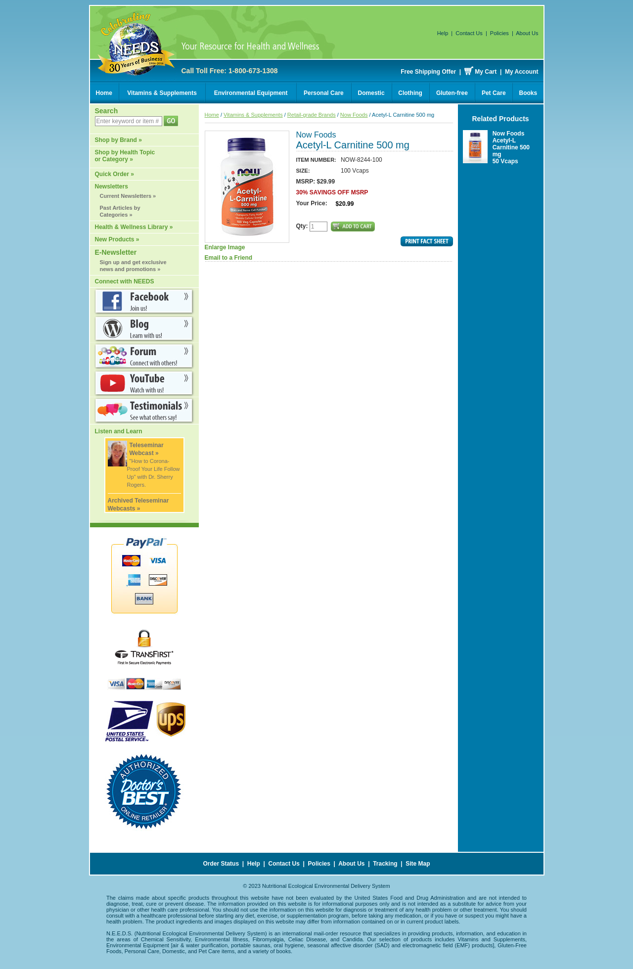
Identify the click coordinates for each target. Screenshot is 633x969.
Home (104, 93)
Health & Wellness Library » (134, 227)
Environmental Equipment (251, 93)
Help (443, 33)
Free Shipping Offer (428, 71)
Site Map (418, 863)
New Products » (117, 239)
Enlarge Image (247, 191)
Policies (499, 33)
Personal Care (324, 93)
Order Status (221, 863)
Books (528, 93)
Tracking (385, 863)
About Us (527, 33)
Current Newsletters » (128, 196)
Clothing (410, 93)
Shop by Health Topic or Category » (125, 156)
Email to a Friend (229, 257)
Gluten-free (452, 93)
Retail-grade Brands (311, 115)
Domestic (371, 93)
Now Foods (354, 115)
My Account (522, 71)
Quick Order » (114, 174)
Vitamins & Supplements (161, 93)
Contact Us (468, 33)
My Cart (486, 71)
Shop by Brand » (118, 140)
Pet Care (494, 93)
